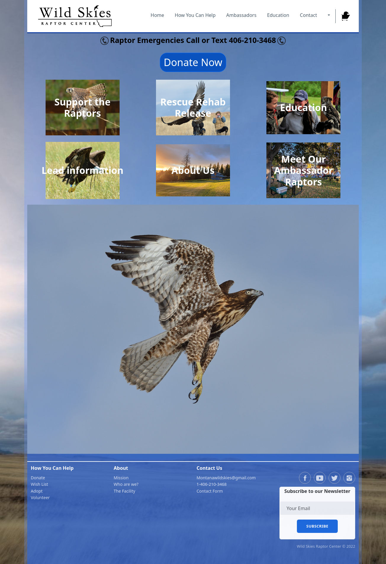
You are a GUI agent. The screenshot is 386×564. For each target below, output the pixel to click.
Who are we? (126, 484)
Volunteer (40, 497)
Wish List (39, 484)
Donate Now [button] (193, 62)
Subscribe (317, 526)
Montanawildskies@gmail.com (226, 477)
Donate (38, 477)
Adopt (37, 491)
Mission (121, 477)
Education (278, 15)
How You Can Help (195, 15)
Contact (308, 15)
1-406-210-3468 (212, 484)
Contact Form (210, 491)
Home (157, 15)
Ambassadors (241, 15)
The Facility (124, 491)
